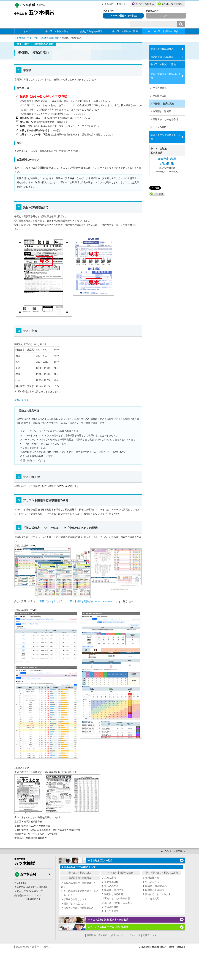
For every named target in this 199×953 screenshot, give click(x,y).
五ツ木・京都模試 (144, 3)
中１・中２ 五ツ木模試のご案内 (43, 38)
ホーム (42, 4)
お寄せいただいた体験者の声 (79, 907)
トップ (27, 31)
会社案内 (123, 3)
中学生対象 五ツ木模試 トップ (79, 867)
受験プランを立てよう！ (52, 601)
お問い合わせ (117, 935)
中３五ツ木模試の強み (57, 31)
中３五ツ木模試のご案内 (125, 31)
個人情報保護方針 (25, 947)
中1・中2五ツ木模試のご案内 (163, 31)
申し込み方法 (160, 95)
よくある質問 (160, 127)
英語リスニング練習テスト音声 (166, 137)
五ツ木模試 (19, 38)
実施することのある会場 (165, 119)
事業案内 (109, 3)
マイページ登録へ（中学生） (123, 15)
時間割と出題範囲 (162, 111)
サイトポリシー (45, 947)
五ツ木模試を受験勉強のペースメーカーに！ (93, 601)
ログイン (166, 15)
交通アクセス (150, 935)
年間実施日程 (160, 87)
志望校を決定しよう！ (75, 899)
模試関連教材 (111, 906)
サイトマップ (133, 935)
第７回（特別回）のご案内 (118, 902)
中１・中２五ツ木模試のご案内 (166, 75)
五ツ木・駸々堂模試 (172, 3)
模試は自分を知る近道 (91, 31)
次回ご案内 (20, 400)
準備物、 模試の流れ (163, 103)
